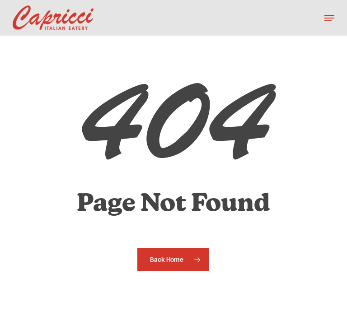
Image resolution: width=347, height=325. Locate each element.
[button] (329, 18)
